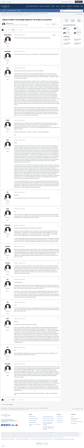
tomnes (7, 263)
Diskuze (4, 10)
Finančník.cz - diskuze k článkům (21, 24)
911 (7, 192)
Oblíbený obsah (60, 420)
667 (7, 375)
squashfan (7, 51)
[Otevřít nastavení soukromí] (2, 446)
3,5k (7, 274)
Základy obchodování (32, 6)
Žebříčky (19, 10)
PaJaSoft (7, 364)
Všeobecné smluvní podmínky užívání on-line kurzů (41, 439)
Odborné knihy (74, 423)
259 (7, 79)
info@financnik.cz (4, 421)
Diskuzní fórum (60, 416)
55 (8, 131)
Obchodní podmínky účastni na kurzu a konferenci (64, 439)
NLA (7, 68)
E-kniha (63, 6)
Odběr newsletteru (33, 420)
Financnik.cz (10, 23)
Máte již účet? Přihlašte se (68, 1)
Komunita (69, 6)
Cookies (46, 443)
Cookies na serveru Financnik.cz (22, 439)
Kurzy (53, 6)
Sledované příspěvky (11, 10)
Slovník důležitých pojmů (48, 416)
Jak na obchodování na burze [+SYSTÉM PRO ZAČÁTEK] (48, 423)
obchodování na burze (52, 432)
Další (13, 29)
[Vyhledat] (66, 11)
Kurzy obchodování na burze (77, 421)
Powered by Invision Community (42, 444)
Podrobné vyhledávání (33, 418)
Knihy (57, 6)
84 (8, 46)
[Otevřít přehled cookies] (3, 446)
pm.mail (68, 32)
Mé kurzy (9, 1)
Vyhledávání (59, 422)
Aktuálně (75, 6)
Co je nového (59, 418)
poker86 (7, 246)
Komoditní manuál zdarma (48, 418)
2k (8, 236)
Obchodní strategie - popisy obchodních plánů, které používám (48, 428)
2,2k (7, 203)
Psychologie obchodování (48, 420)
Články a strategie (44, 6)
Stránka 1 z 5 (21, 29)
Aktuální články (32, 416)
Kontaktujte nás (39, 443)
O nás (81, 6)
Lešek (7, 120)
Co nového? (3, 1)
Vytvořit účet (78, 1)
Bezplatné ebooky (32, 422)
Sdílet (47, 24)
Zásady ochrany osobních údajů (7, 439)
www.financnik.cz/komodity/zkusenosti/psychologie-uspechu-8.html (35, 37)
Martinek (7, 225)
